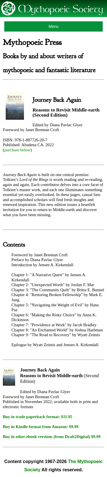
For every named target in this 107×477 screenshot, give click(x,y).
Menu (53, 26)
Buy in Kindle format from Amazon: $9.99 (40, 426)
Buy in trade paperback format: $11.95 (37, 416)
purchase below (17, 150)
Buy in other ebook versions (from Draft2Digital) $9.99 (51, 436)
